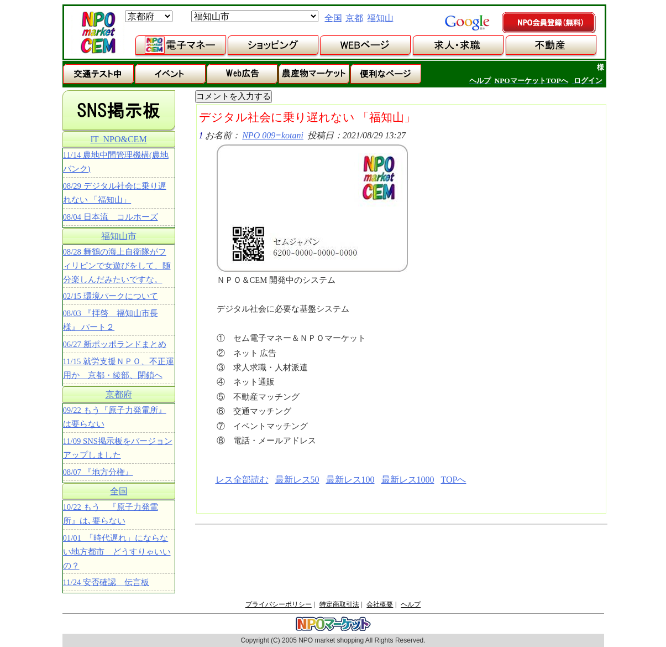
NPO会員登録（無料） (549, 23)
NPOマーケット (98, 33)
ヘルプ (411, 604)
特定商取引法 (339, 604)
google (467, 22)
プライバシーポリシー (278, 604)
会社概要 (379, 604)
